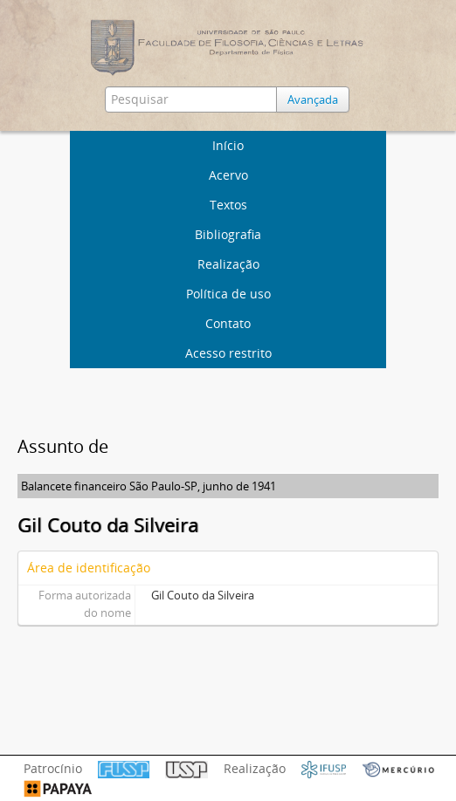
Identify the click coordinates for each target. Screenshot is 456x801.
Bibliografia (228, 234)
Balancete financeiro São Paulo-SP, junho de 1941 (148, 486)
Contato (228, 323)
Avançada (312, 99)
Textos (228, 204)
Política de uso (228, 293)
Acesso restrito (228, 353)
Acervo (228, 175)
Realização (228, 264)
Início (228, 145)
